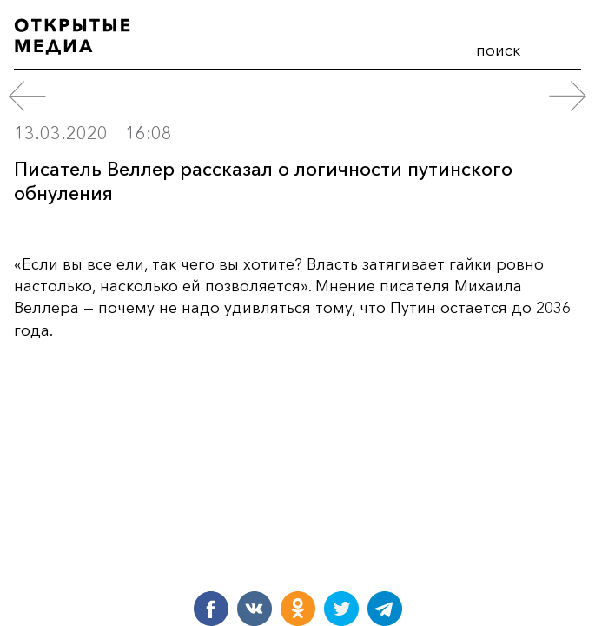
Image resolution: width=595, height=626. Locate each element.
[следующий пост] (567, 96)
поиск (498, 50)
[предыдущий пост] (27, 96)
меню (561, 47)
